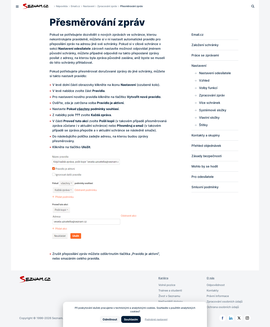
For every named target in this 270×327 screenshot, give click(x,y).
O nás (210, 278)
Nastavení (88, 6)
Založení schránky (205, 45)
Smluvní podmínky (205, 187)
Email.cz (75, 6)
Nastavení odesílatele (215, 73)
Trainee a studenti (170, 290)
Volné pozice (166, 285)
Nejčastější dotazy (170, 301)
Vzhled (204, 80)
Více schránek (209, 103)
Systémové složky (212, 110)
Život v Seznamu (169, 296)
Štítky (203, 125)
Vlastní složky (209, 117)
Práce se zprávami (205, 55)
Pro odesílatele (202, 177)
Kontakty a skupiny (205, 135)
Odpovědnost (216, 285)
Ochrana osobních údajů (223, 307)
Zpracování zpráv (107, 6)
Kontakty (213, 290)
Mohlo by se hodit (204, 166)
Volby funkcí (208, 88)
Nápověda (62, 6)
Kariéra (163, 278)
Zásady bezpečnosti (206, 156)
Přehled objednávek (206, 145)
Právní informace (218, 296)
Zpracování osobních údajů (225, 301)
